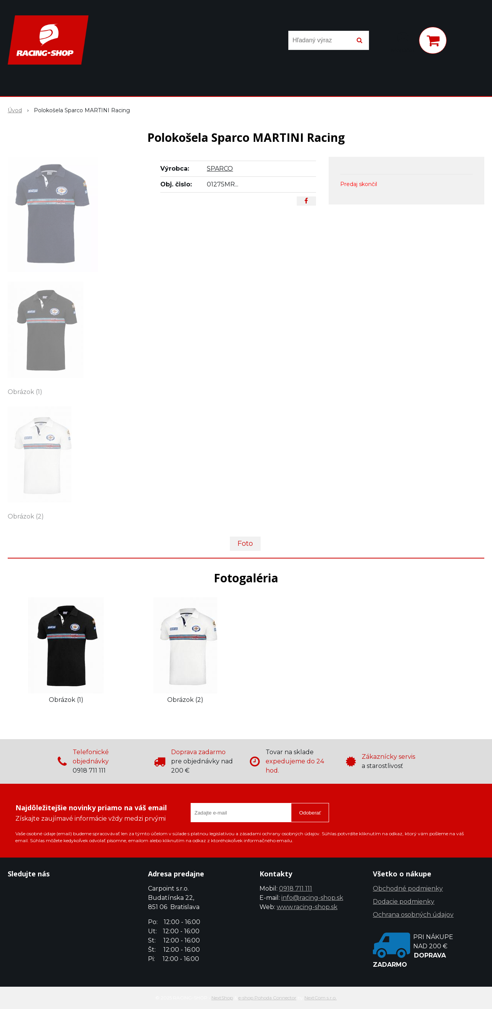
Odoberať (310, 813)
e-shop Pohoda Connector (267, 998)
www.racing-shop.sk (307, 907)
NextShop (222, 998)
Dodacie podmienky (403, 901)
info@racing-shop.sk (312, 897)
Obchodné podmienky (408, 888)
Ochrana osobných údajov (413, 914)
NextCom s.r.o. (320, 998)
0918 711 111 (295, 888)
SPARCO (220, 168)
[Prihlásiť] (403, 42)
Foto (245, 543)
